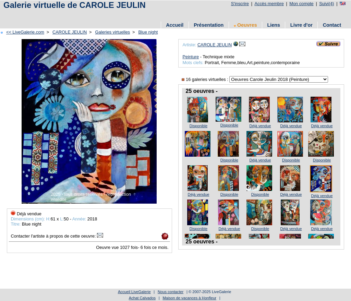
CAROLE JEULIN (69, 32)
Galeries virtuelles (112, 32)
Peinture (190, 56)
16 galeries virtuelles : (205, 79)
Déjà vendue (260, 126)
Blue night (148, 32)
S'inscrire (240, 3)
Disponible (198, 126)
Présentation (208, 25)
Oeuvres (245, 25)
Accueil (174, 25)
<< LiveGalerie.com (25, 32)
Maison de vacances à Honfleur (189, 298)
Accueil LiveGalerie (134, 292)
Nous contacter (170, 292)
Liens (273, 25)
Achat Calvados (142, 298)
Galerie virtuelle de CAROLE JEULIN (74, 5)
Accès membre (268, 3)
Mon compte (301, 3)
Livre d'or (301, 25)
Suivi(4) (326, 3)
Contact (332, 25)
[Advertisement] (126, 14)
